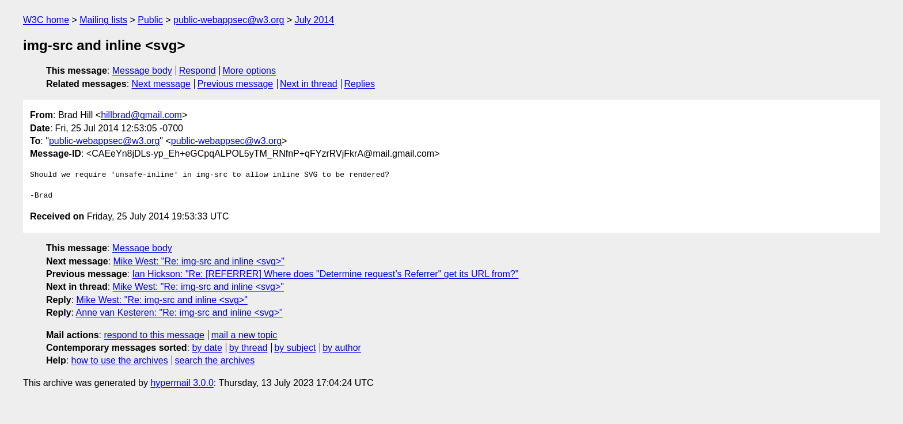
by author (341, 348)
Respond (197, 70)
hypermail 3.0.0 (181, 383)
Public (150, 20)
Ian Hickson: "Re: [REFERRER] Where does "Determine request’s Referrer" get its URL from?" (325, 274)
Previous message (236, 84)
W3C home (46, 20)
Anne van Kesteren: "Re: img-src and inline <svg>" (179, 312)
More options (249, 70)
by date (207, 348)
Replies (359, 84)
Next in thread (308, 84)
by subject (295, 348)
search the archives (215, 360)
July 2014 (315, 20)
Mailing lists (103, 20)
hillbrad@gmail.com (141, 115)
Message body (142, 70)
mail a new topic (244, 335)
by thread (248, 348)
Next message (161, 84)
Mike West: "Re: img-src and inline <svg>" (198, 261)
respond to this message (154, 335)
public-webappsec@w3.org (228, 20)
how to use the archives (119, 360)
